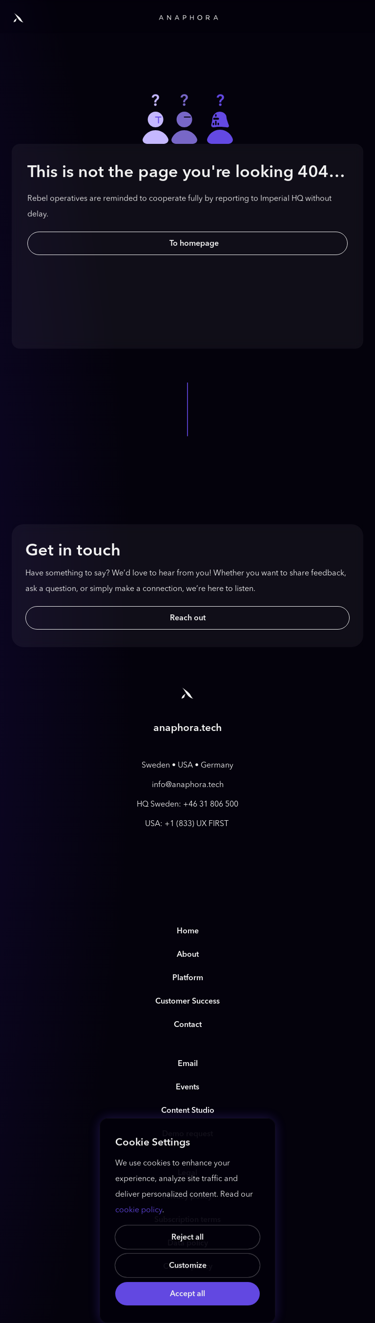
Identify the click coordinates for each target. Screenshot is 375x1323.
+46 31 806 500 (210, 804)
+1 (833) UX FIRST (197, 823)
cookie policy (138, 1210)
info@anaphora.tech (188, 784)
